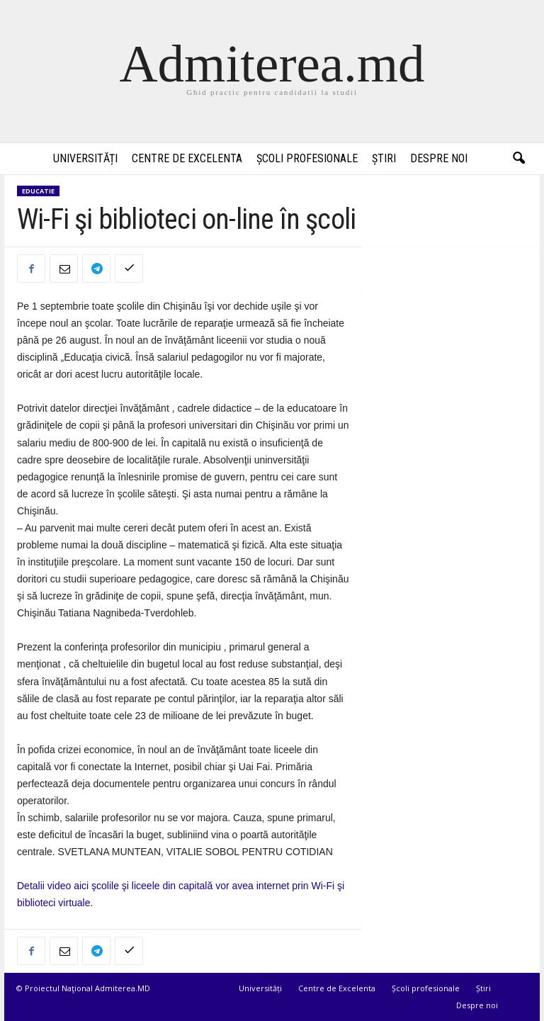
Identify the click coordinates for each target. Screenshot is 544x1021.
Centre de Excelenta (187, 158)
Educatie (38, 191)
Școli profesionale (307, 158)
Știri (384, 158)
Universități (85, 158)
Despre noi (439, 158)
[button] (518, 158)
